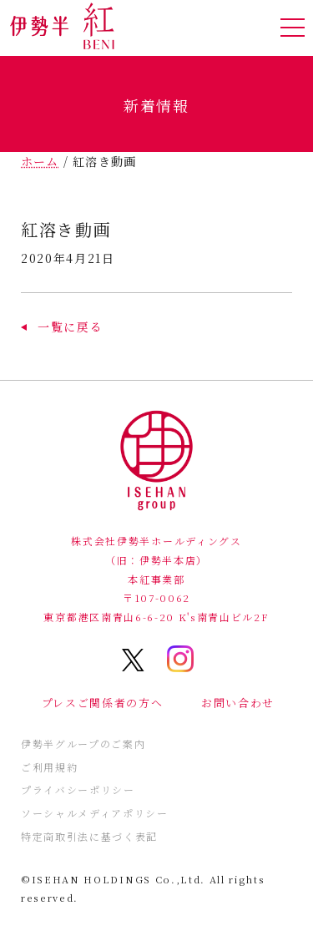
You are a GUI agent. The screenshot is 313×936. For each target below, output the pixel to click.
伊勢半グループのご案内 (83, 743)
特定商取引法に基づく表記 (89, 836)
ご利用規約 (49, 767)
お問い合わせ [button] (238, 703)
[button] (62, 326)
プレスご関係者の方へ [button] (103, 703)
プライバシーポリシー (78, 789)
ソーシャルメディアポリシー (95, 813)
